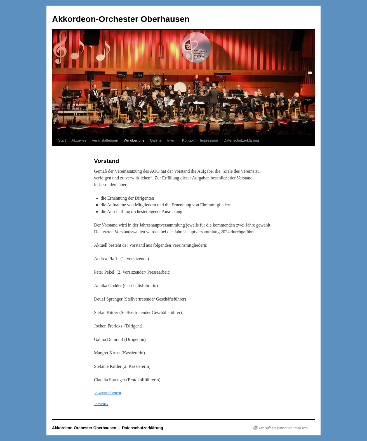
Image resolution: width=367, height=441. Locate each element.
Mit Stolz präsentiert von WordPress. (283, 428)
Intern (172, 140)
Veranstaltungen (105, 140)
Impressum (209, 140)
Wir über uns (134, 140)
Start (62, 140)
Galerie (156, 140)
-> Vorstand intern (107, 393)
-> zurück (101, 404)
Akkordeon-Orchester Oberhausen (121, 19)
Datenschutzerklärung (241, 140)
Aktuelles (78, 140)
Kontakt (188, 140)
